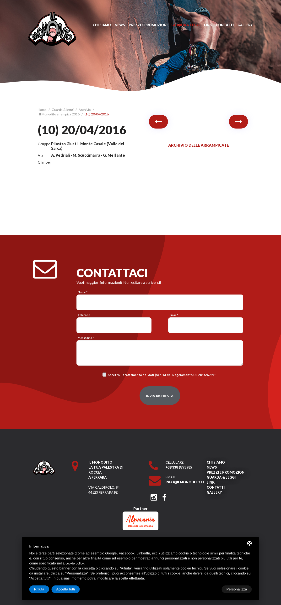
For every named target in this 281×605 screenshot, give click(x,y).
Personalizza (44, 589)
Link (208, 25)
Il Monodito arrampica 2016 (59, 114)
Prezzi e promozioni (148, 25)
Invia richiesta (159, 395)
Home (42, 110)
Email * (173, 315)
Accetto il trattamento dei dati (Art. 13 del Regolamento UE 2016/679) (161, 375)
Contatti (225, 25)
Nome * (82, 292)
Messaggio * (86, 338)
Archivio (85, 110)
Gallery (245, 25)
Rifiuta (211, 589)
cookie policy (74, 563)
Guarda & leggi (185, 25)
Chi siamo (102, 25)
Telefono (84, 315)
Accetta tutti (237, 589)
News (120, 25)
